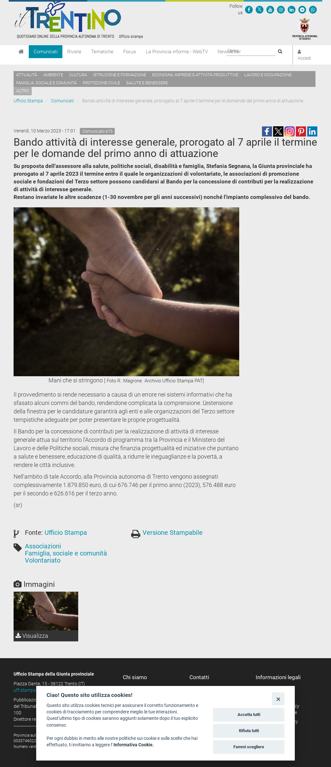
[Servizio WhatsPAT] (312, 9)
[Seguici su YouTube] (270, 9)
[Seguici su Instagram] (280, 9)
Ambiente (53, 74)
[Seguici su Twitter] (259, 9)
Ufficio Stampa (28, 100)
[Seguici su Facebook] (248, 9)
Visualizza (32, 635)
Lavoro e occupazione (268, 74)
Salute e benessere (147, 82)
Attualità (26, 74)
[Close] (278, 698)
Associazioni (43, 546)
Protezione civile (101, 82)
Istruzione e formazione (119, 74)
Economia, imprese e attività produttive (195, 74)
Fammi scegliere (248, 746)
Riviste (74, 52)
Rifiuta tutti (249, 730)
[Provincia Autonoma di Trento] (304, 28)
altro (22, 90)
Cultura (78, 74)
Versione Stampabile (173, 532)
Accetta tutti (249, 714)
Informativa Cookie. (133, 744)
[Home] (21, 51)
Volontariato (42, 560)
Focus (129, 52)
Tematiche (102, 52)
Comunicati (46, 52)
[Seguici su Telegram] (302, 9)
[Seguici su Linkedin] (291, 9)
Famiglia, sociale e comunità (46, 82)
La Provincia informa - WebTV (177, 52)
